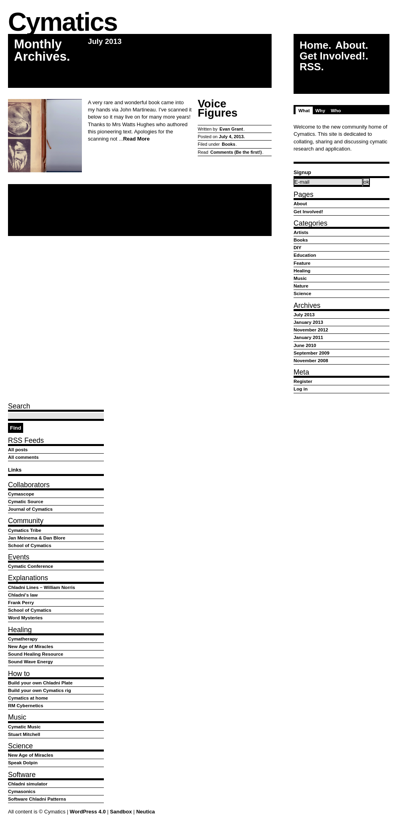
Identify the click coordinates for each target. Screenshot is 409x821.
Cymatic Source (25, 501)
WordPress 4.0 (88, 812)
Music (300, 278)
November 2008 (311, 360)
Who (336, 110)
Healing (302, 270)
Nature (301, 285)
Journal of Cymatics (30, 509)
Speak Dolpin (23, 762)
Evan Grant (231, 129)
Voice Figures (218, 108)
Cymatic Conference (30, 566)
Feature (302, 263)
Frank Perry (21, 602)
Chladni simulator (28, 783)
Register (303, 381)
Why (321, 110)
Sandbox (121, 812)
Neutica (145, 812)
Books (228, 144)
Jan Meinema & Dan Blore (37, 537)
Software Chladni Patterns (37, 798)
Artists (301, 232)
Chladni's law (23, 594)
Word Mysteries (25, 617)
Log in (301, 388)
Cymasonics (22, 791)
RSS (310, 66)
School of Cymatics (29, 545)
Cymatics (62, 23)
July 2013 (304, 314)
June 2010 (305, 345)
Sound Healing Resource (35, 653)
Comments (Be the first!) (236, 152)
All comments (23, 457)
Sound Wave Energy (30, 661)
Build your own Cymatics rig (39, 690)
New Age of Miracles (30, 646)
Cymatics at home (28, 697)
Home (314, 45)
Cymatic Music (24, 726)
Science (302, 293)
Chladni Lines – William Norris (41, 587)
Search (19, 406)
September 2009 (312, 352)
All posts (18, 449)
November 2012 (311, 329)
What (304, 110)
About (350, 45)
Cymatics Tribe (24, 530)
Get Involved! (332, 56)
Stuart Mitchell (24, 734)
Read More (136, 139)
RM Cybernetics (25, 705)
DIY (297, 247)
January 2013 (308, 322)
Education (305, 255)
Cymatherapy (23, 638)
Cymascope (21, 493)
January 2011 (308, 337)
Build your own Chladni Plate (40, 682)
